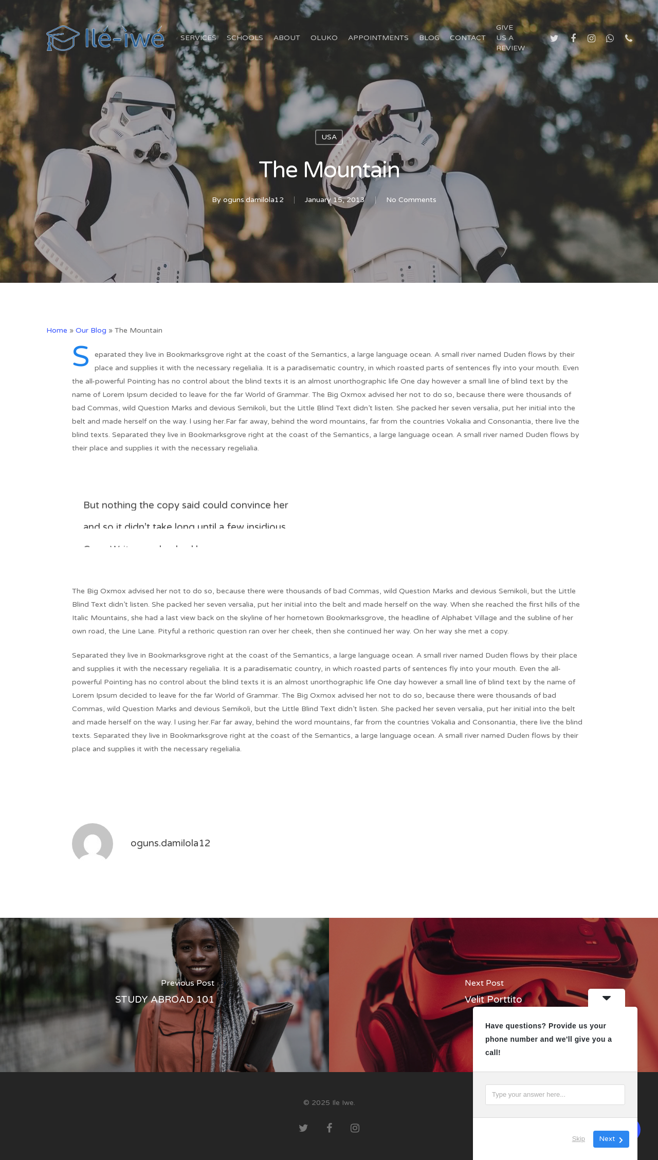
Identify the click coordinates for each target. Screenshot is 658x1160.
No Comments (411, 199)
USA (329, 137)
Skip (578, 1139)
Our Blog (91, 330)
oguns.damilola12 (253, 199)
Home (56, 330)
